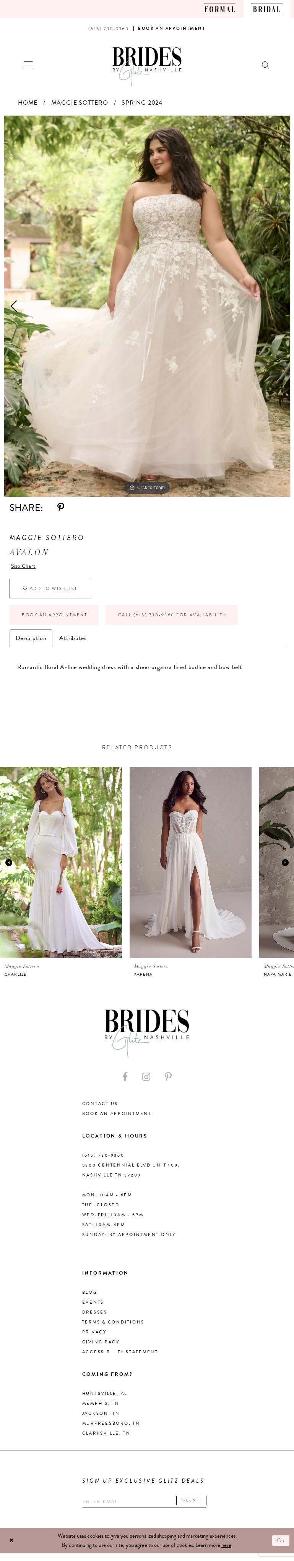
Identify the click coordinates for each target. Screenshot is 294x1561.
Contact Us (100, 1110)
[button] (28, 64)
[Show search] (266, 64)
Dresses (94, 1318)
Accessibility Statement (120, 1358)
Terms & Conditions (113, 1328)
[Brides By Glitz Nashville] (147, 67)
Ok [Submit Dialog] (281, 1548)
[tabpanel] (147, 306)
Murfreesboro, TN (111, 1430)
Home (27, 102)
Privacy (94, 1338)
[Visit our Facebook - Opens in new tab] (125, 1083)
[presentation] (61, 869)
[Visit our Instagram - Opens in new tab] (146, 1083)
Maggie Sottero (79, 102)
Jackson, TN (101, 1420)
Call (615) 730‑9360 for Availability (191, 620)
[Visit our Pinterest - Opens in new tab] (168, 1083)
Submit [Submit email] (203, 1507)
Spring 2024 (142, 102)
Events (93, 1309)
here (226, 1552)
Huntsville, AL (105, 1400)
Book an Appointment (59, 620)
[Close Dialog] (12, 1548)
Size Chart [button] (25, 566)
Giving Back (101, 1348)
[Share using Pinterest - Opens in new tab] (60, 508)
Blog (89, 1299)
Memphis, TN (101, 1410)
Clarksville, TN (106, 1440)
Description (31, 644)
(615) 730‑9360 (103, 1162)
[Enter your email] (150, 1508)
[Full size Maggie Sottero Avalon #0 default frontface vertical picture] (147, 306)
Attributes (72, 644)
